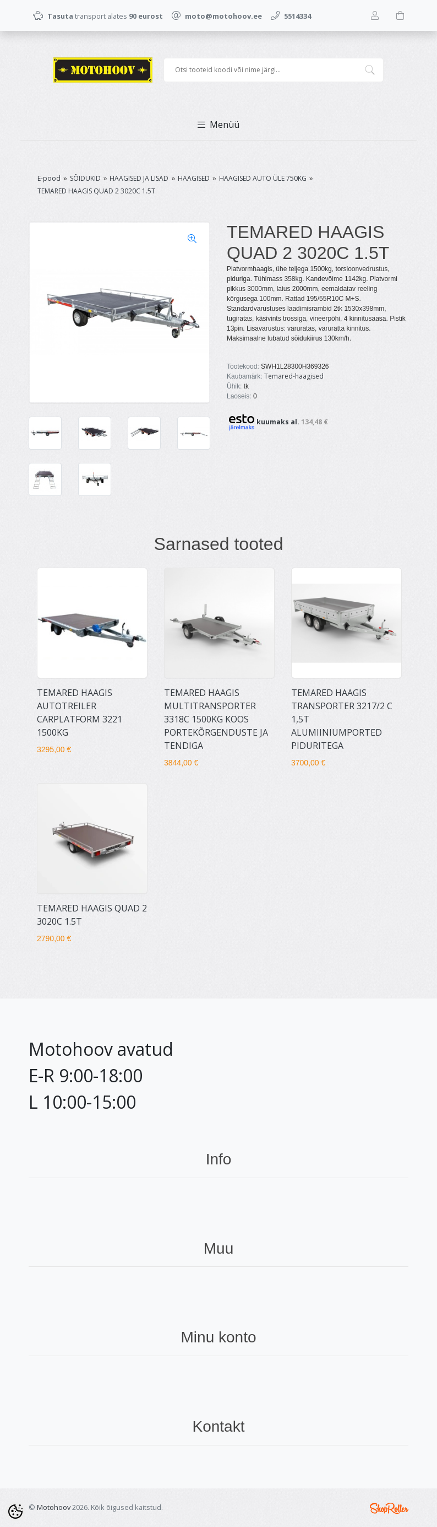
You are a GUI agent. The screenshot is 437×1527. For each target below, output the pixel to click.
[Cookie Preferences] (15, 1511)
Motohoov (53, 1507)
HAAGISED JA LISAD (139, 178)
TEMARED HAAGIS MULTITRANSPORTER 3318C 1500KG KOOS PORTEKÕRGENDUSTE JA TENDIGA (216, 719)
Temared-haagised (294, 376)
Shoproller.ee (389, 1508)
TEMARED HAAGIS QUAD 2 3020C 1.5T (96, 191)
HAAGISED (194, 178)
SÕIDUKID (85, 178)
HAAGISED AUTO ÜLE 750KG (263, 178)
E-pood (49, 178)
